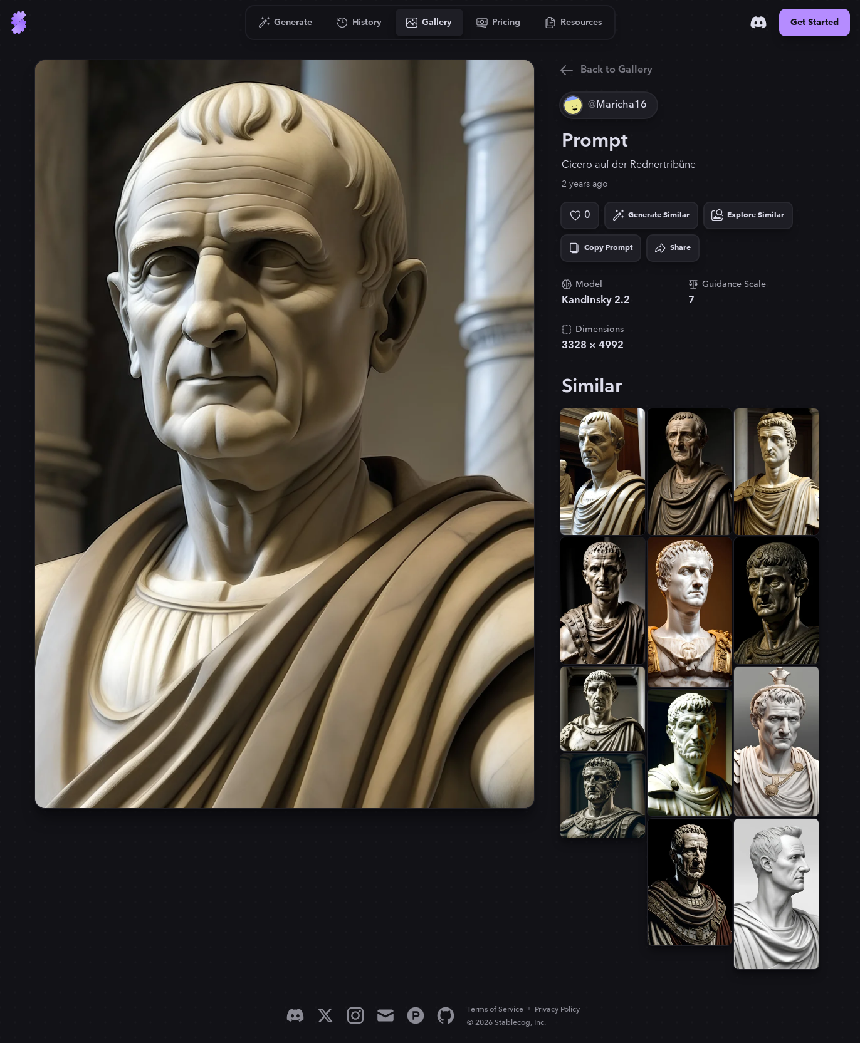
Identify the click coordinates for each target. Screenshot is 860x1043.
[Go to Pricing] (498, 22)
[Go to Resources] (573, 22)
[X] (325, 1015)
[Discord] (758, 22)
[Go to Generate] (285, 22)
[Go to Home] (19, 22)
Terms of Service (495, 1009)
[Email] (385, 1015)
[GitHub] (446, 1015)
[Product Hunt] (416, 1015)
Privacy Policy (557, 1009)
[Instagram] (355, 1015)
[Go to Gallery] (429, 22)
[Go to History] (359, 22)
